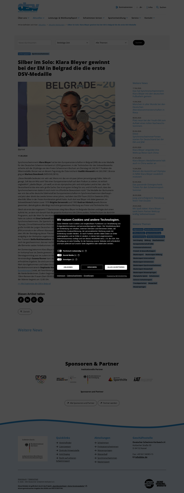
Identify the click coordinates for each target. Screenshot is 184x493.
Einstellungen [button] (89, 276)
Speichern (92, 267)
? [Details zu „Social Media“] (78, 255)
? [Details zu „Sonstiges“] (76, 259)
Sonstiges (67, 259)
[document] (92, 233)
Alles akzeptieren (115, 267)
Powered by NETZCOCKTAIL (117, 276)
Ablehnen (68, 267)
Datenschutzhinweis (74, 276)
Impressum (61, 276)
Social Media (68, 255)
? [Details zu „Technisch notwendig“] (85, 251)
